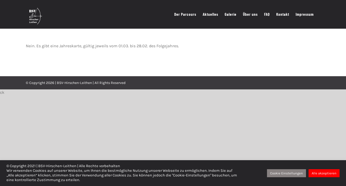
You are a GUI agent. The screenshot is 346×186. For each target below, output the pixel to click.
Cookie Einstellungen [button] (286, 173)
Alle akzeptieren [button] (324, 173)
